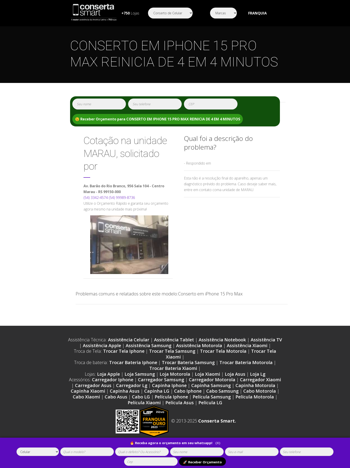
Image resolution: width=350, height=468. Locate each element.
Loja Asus (235, 374)
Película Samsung (212, 397)
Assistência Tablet (174, 340)
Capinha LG (156, 391)
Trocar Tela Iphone (123, 351)
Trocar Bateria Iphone (133, 362)
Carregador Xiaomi (260, 380)
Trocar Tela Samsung (172, 351)
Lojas (130, 13)
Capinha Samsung (211, 385)
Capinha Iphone (169, 385)
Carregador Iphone (112, 380)
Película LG (210, 403)
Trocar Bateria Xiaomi (173, 368)
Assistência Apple (102, 345)
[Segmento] (170, 13)
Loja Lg (257, 374)
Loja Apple (108, 374)
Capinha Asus (125, 391)
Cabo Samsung (222, 391)
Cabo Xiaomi (86, 397)
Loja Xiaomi (207, 374)
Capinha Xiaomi (88, 391)
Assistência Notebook (222, 340)
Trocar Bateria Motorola (246, 362)
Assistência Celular (128, 340)
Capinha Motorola (255, 385)
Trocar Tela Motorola (223, 351)
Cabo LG (141, 397)
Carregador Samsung (161, 380)
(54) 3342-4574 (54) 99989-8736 (109, 197)
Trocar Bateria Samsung (188, 362)
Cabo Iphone (188, 391)
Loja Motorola (175, 374)
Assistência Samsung (148, 345)
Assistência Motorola (199, 345)
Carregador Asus (93, 385)
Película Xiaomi (144, 403)
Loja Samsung (140, 374)
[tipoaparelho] (38, 451)
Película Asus (179, 403)
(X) (217, 443)
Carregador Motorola (212, 380)
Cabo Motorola (259, 391)
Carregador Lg (131, 385)
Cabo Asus (116, 397)
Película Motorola (254, 397)
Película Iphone (171, 397)
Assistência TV (266, 340)
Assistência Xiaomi (247, 345)
